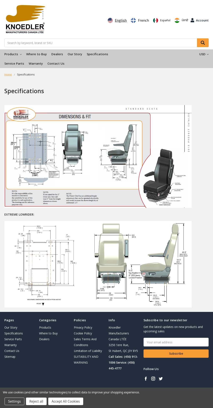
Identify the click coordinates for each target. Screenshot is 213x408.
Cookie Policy (83, 333)
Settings (14, 401)
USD (204, 54)
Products (13, 54)
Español (161, 20)
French (140, 20)
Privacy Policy (83, 327)
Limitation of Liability (88, 351)
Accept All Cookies (66, 401)
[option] (140, 20)
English (117, 20)
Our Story (75, 54)
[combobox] (117, 20)
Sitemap (9, 357)
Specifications (97, 54)
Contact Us (55, 63)
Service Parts (14, 63)
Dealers (57, 54)
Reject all (36, 401)
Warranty (36, 63)
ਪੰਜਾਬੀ (181, 20)
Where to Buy (36, 54)
